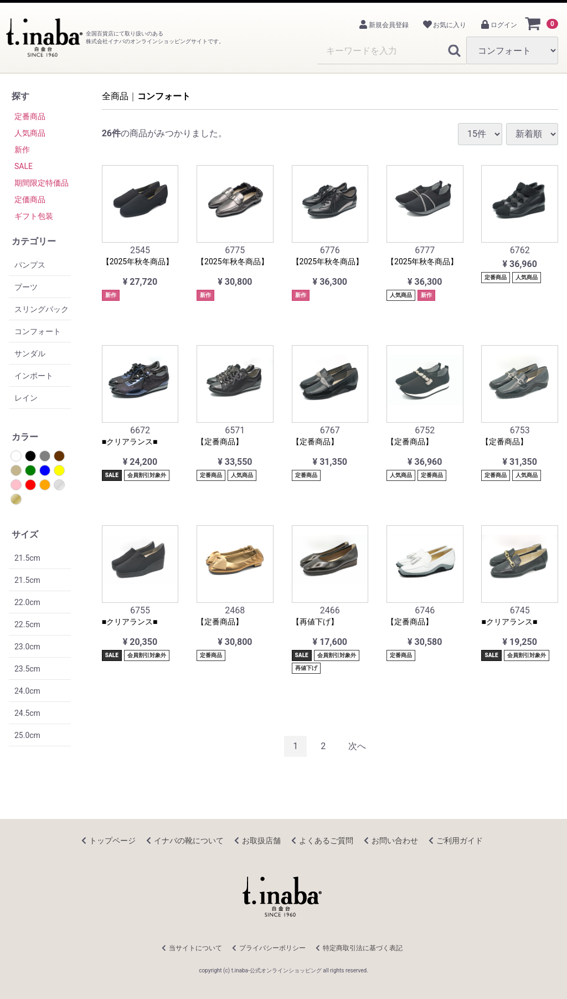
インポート (33, 375)
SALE (23, 166)
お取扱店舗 (261, 840)
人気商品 (29, 133)
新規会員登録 (383, 25)
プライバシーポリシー (272, 948)
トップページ (112, 840)
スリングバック (41, 309)
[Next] (357, 746)
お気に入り (444, 25)
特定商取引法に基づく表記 (363, 948)
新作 (22, 149)
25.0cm (27, 735)
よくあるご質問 (326, 840)
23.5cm (27, 668)
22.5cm (27, 624)
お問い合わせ (395, 840)
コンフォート (37, 331)
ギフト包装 (33, 216)
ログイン (498, 25)
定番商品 (29, 116)
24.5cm (27, 713)
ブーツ (26, 287)
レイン (26, 397)
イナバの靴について (189, 840)
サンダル (29, 353)
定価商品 (29, 199)
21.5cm (27, 558)
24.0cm (27, 691)
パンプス (29, 264)
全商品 (115, 96)
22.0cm (27, 602)
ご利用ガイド (459, 840)
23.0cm (27, 646)
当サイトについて (195, 948)
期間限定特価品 (41, 182)
